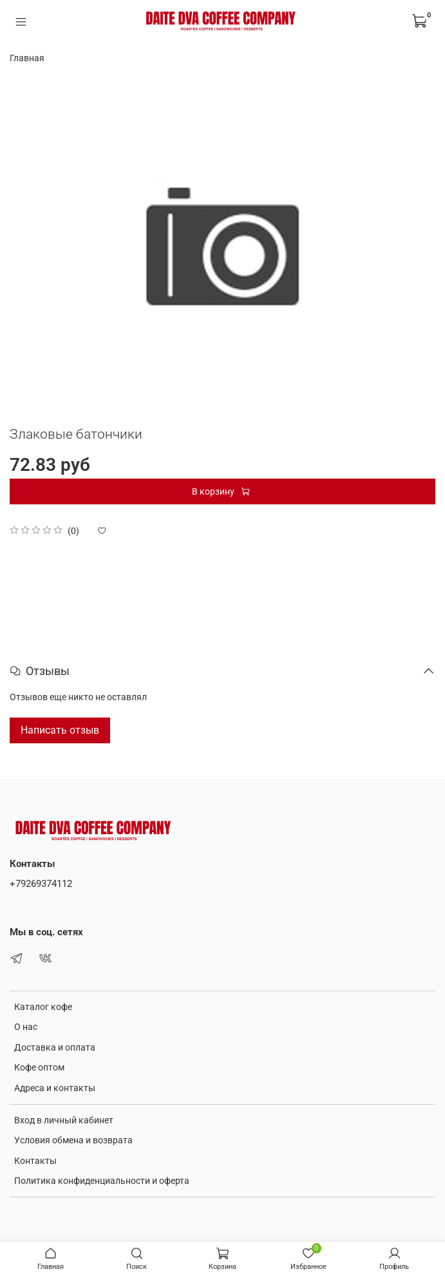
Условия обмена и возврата (73, 1140)
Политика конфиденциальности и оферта (101, 1181)
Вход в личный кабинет (63, 1120)
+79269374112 (41, 884)
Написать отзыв (60, 730)
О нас (25, 1027)
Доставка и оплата (54, 1047)
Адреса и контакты (54, 1088)
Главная (27, 58)
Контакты (35, 1161)
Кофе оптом (39, 1067)
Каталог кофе (43, 1007)
